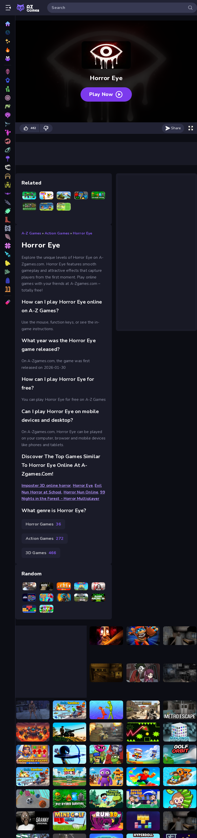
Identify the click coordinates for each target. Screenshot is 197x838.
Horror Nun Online (81, 492)
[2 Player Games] (7, 245)
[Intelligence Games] (7, 184)
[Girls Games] (7, 254)
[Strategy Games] (7, 167)
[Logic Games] (7, 280)
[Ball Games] (7, 211)
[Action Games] (7, 115)
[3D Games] (7, 71)
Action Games (57, 233)
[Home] (7, 23)
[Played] (7, 32)
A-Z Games (31, 233)
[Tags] (7, 302)
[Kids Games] (7, 219)
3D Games (41, 553)
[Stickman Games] (7, 271)
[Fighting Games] (7, 124)
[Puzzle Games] (7, 97)
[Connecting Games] (7, 193)
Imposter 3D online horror (46, 485)
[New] (7, 41)
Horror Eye (82, 233)
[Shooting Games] (7, 89)
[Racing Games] (7, 106)
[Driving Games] (7, 150)
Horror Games (43, 524)
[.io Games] (7, 263)
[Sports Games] (7, 132)
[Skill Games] (7, 80)
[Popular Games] (7, 50)
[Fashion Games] (7, 228)
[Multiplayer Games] (7, 289)
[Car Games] (7, 141)
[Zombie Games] (7, 158)
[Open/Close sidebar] (8, 8)
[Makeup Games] (7, 176)
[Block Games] (7, 237)
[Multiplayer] (7, 58)
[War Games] (7, 202)
